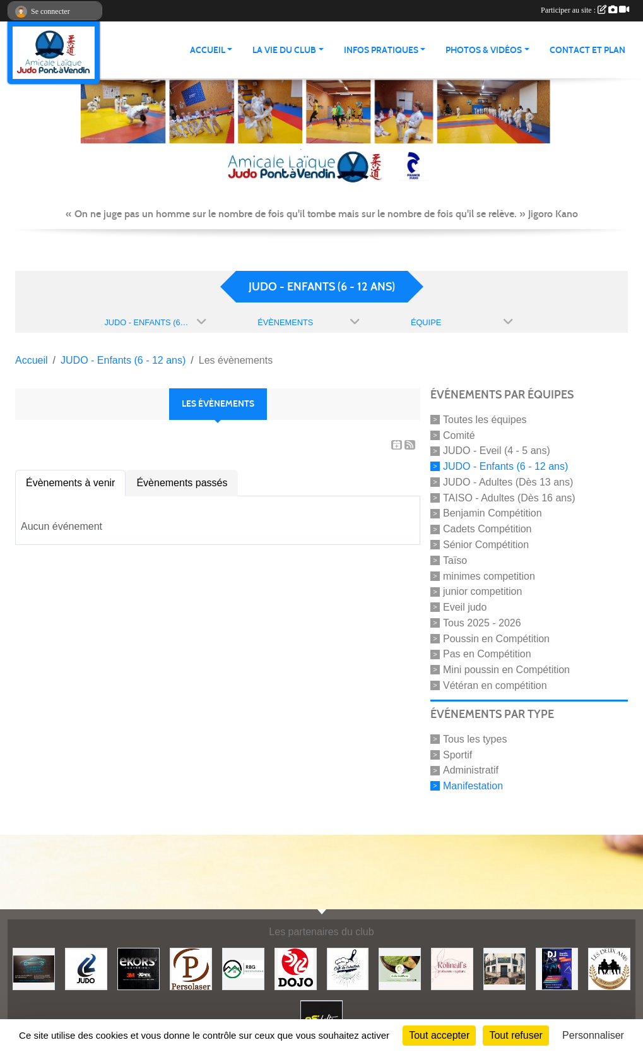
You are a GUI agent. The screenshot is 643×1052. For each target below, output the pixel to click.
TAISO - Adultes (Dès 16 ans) (509, 497)
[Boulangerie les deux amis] (609, 968)
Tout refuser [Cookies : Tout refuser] (515, 1035)
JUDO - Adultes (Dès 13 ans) (508, 482)
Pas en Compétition (487, 654)
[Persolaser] (191, 968)
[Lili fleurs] (504, 968)
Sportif (457, 754)
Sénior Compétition (486, 544)
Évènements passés (181, 482)
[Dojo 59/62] (295, 968)
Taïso (455, 560)
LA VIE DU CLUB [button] (284, 50)
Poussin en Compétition (496, 638)
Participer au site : (585, 10)
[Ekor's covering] (138, 968)
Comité (459, 434)
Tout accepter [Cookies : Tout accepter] (439, 1035)
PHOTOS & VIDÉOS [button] (483, 50)
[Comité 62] (86, 968)
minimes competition (489, 575)
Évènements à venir (70, 482)
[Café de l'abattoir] (348, 968)
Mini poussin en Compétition (506, 669)
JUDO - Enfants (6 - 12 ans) (505, 466)
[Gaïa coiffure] (400, 968)
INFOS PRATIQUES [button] (381, 50)
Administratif (470, 770)
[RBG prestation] (243, 968)
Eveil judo (465, 607)
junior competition (482, 591)
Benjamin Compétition (492, 513)
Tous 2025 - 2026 (482, 623)
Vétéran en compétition (495, 685)
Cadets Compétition (487, 528)
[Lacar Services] (34, 968)
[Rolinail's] (452, 968)
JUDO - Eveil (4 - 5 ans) (496, 450)
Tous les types (475, 739)
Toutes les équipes (485, 419)
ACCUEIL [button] (207, 50)
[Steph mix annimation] (557, 968)
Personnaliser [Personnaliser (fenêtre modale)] (593, 1035)
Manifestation (473, 785)
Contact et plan (587, 50)
